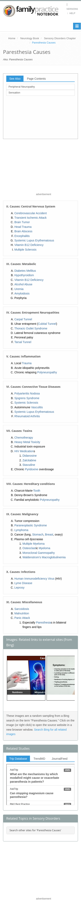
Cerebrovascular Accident (30, 213)
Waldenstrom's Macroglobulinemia (44, 557)
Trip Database (18, 758)
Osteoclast (29, 548)
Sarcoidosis (21, 609)
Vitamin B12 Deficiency (29, 245)
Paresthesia (43, 622)
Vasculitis (37, 407)
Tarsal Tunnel (22, 342)
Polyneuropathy (47, 372)
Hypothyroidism (24, 275)
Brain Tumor (22, 222)
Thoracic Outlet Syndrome (30, 328)
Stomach (37, 534)
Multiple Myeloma (33, 543)
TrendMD (39, 758)
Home (11, 38)
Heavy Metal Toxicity (27, 442)
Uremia (18, 289)
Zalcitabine (29, 460)
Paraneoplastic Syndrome (30, 525)
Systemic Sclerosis (26, 402)
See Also (14, 78)
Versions (72, 9)
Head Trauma (23, 226)
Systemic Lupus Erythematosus (34, 240)
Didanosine (29, 455)
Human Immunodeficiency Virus (34, 578)
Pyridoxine (31, 469)
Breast (49, 534)
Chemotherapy (23, 437)
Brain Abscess (23, 231)
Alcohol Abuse (23, 284)
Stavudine (28, 464)
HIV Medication (24, 451)
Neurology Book (29, 38)
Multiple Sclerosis (25, 249)
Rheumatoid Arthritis (27, 416)
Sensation (14, 92)
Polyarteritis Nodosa (27, 393)
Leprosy (19, 587)
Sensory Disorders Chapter (60, 38)
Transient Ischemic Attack (30, 217)
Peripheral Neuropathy (22, 86)
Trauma (27, 363)
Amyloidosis (22, 293)
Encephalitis (22, 236)
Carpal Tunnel (23, 319)
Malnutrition (21, 613)
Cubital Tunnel (47, 323)
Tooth (36, 490)
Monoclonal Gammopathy (38, 552)
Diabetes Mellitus (25, 270)
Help (72, 13)
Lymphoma (21, 530)
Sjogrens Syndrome (26, 398)
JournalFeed (59, 758)
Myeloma (44, 548)
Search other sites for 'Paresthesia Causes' (35, 830)
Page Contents (36, 78)
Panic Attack (22, 617)
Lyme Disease (23, 583)
